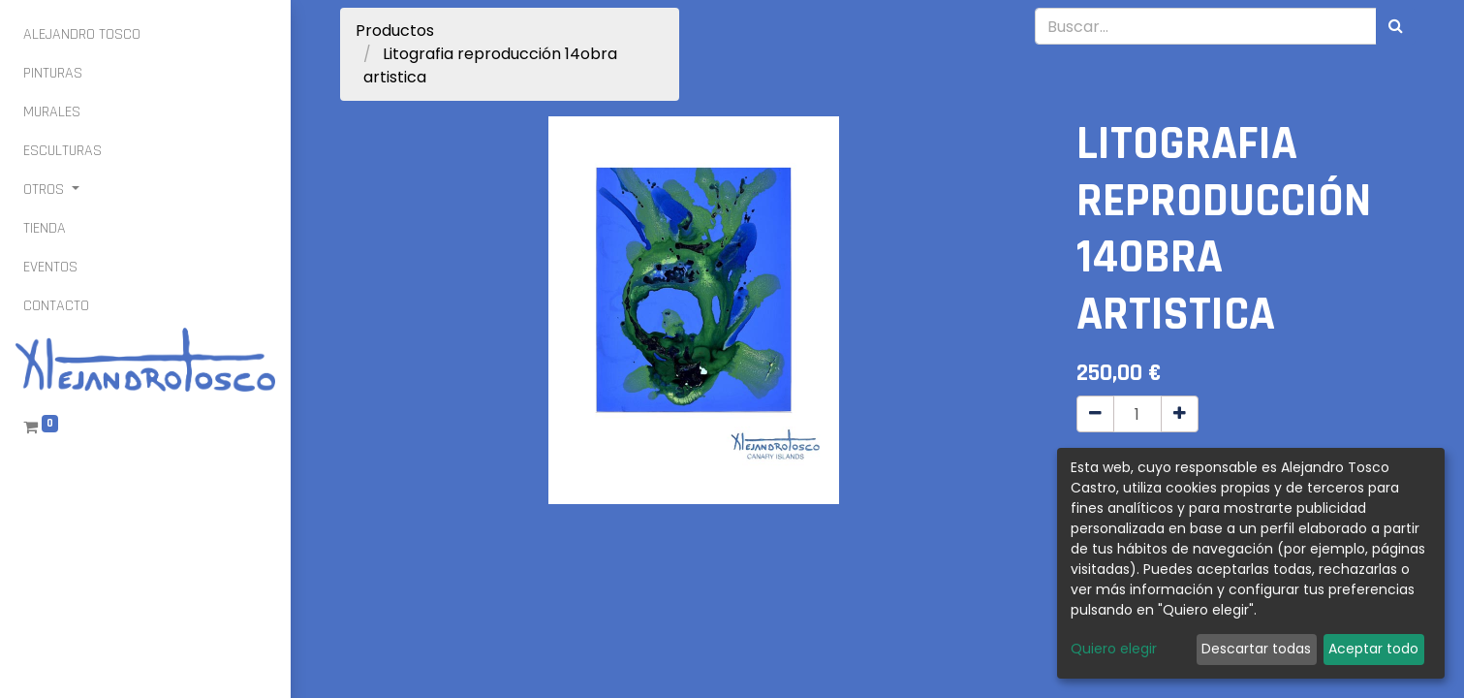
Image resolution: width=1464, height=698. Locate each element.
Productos (395, 30)
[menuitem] (82, 35)
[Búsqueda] (1396, 26)
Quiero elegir (1114, 648)
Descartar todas (1256, 648)
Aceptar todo (1373, 648)
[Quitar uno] (1095, 414)
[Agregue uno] (1180, 414)
